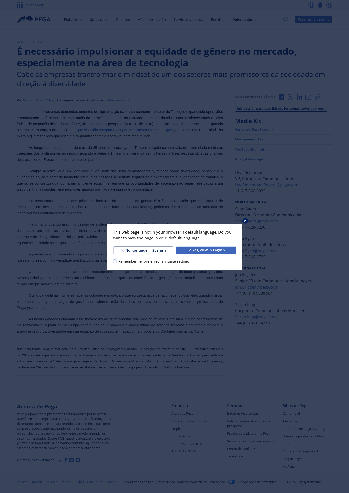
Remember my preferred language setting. (153, 261)
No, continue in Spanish (143, 250)
